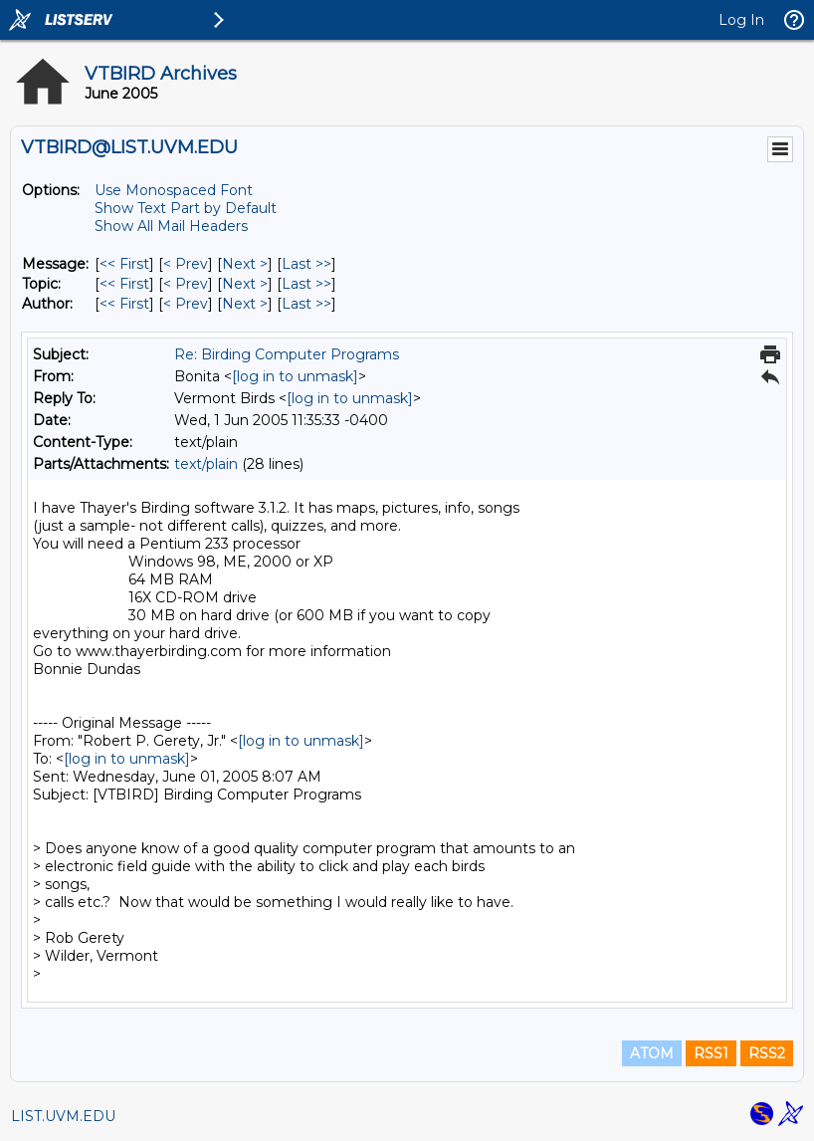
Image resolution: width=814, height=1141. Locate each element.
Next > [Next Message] (245, 264)
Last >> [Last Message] (306, 264)
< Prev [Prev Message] (185, 264)
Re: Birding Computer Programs (286, 354)
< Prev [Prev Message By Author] (185, 304)
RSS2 (766, 1053)
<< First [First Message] (124, 264)
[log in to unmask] (295, 376)
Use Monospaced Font (174, 190)
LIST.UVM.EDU (63, 1116)
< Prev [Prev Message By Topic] (185, 284)
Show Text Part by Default (186, 208)
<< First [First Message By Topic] (124, 284)
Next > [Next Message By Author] (245, 304)
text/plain (206, 464)
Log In (741, 20)
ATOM (652, 1053)
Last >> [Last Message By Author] (306, 304)
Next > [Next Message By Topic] (245, 284)
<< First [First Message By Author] (124, 304)
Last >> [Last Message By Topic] (306, 284)
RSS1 (711, 1053)
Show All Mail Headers (171, 226)
